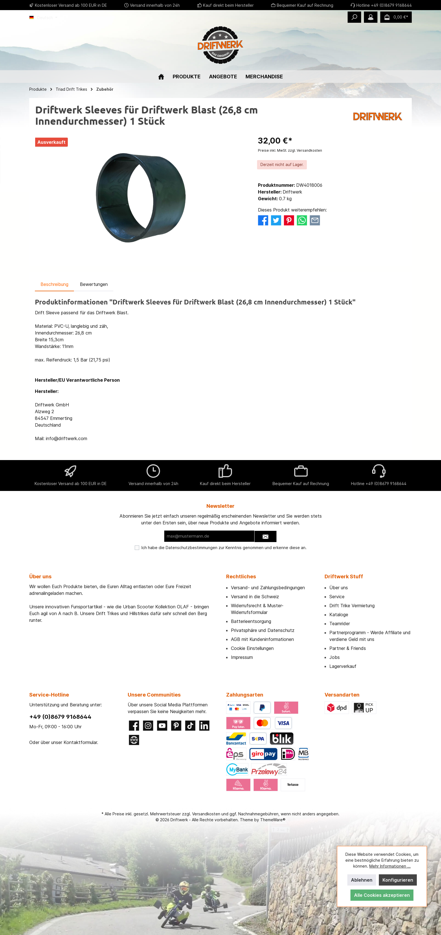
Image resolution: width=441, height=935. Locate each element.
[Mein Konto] (370, 17)
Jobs (334, 657)
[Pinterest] (176, 725)
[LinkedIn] (204, 725)
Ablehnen (361, 880)
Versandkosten (206, 813)
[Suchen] (354, 17)
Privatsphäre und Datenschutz (262, 630)
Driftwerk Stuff (344, 576)
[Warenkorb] (396, 17)
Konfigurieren (397, 880)
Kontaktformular (80, 742)
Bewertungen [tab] (94, 284)
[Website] (134, 740)
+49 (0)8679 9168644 (60, 716)
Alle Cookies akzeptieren (382, 895)
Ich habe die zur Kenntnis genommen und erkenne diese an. (224, 547)
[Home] (161, 76)
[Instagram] (148, 725)
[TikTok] (190, 725)
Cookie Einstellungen (252, 648)
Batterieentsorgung (251, 621)
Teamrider (339, 623)
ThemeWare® (272, 819)
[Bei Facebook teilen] (263, 219)
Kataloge (338, 614)
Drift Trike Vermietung (352, 605)
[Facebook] (134, 725)
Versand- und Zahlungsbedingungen (268, 587)
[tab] (54, 284)
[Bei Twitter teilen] (276, 219)
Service (337, 596)
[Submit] (265, 537)
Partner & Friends (347, 648)
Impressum (242, 657)
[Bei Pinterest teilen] (289, 219)
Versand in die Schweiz (255, 596)
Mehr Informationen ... (390, 866)
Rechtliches (241, 576)
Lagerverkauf (342, 666)
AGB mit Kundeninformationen (262, 639)
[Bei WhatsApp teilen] (302, 219)
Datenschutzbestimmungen (191, 547)
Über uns (338, 587)
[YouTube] (162, 725)
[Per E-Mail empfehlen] (315, 219)
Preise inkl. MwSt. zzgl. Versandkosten (290, 150)
